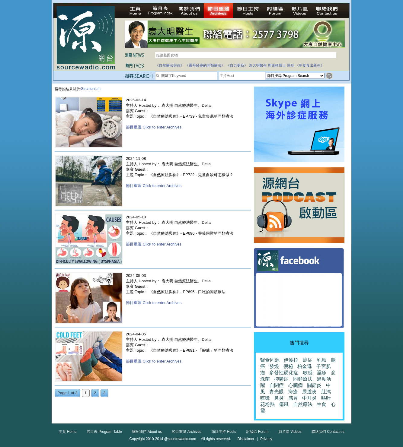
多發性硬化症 (283, 372)
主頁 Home (67, 432)
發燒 (274, 366)
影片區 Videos (290, 432)
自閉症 (276, 385)
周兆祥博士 (277, 65)
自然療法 (302, 404)
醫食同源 (270, 360)
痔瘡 (293, 391)
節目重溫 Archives (186, 432)
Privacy (266, 439)
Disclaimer (245, 439)
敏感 (307, 372)
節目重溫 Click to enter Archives (153, 127)
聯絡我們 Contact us (328, 432)
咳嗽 (265, 398)
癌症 (290, 65)
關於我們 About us (147, 432)
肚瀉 (326, 391)
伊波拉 (291, 360)
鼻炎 (279, 398)
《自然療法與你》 (169, 65)
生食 (321, 404)
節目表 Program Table (104, 432)
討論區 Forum (257, 432)
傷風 (284, 404)
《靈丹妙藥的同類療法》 (205, 65)
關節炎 (314, 385)
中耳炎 (309, 398)
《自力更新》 (237, 65)
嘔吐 (326, 398)
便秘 (288, 366)
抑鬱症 (281, 379)
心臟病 (295, 385)
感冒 (293, 398)
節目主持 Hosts (223, 432)
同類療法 (302, 379)
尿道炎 (309, 391)
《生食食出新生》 (309, 65)
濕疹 (321, 372)
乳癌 (321, 360)
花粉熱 (267, 404)
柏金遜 (304, 366)
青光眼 (276, 391)
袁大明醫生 (258, 65)
